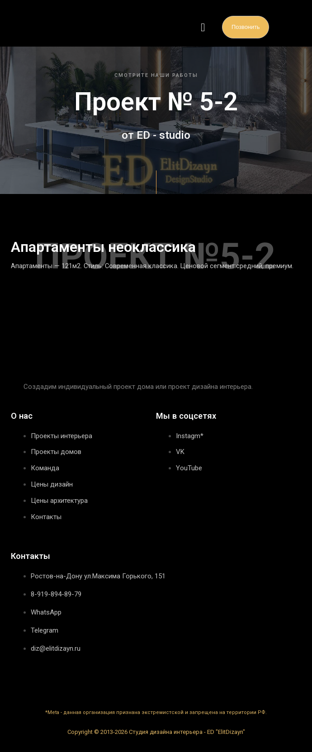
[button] (203, 27)
